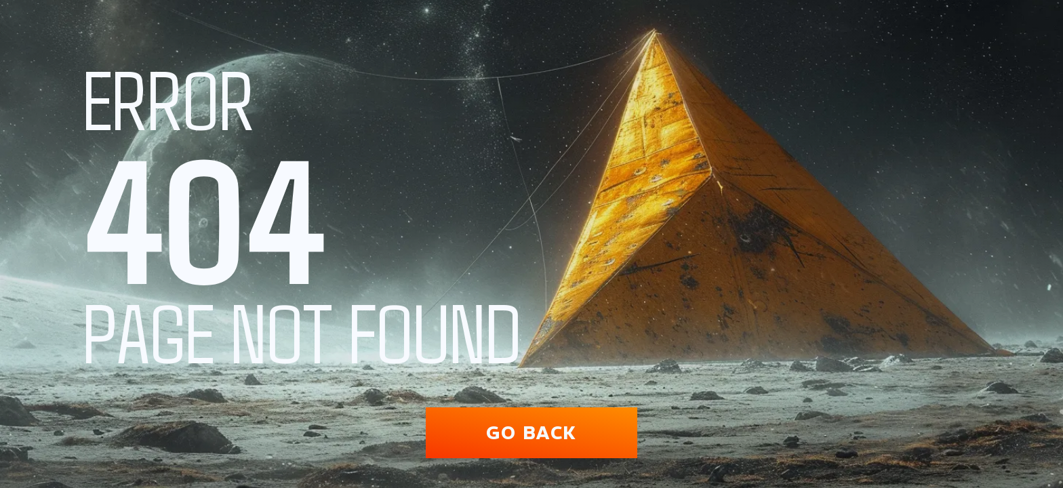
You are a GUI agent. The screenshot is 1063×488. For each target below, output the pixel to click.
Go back (531, 433)
